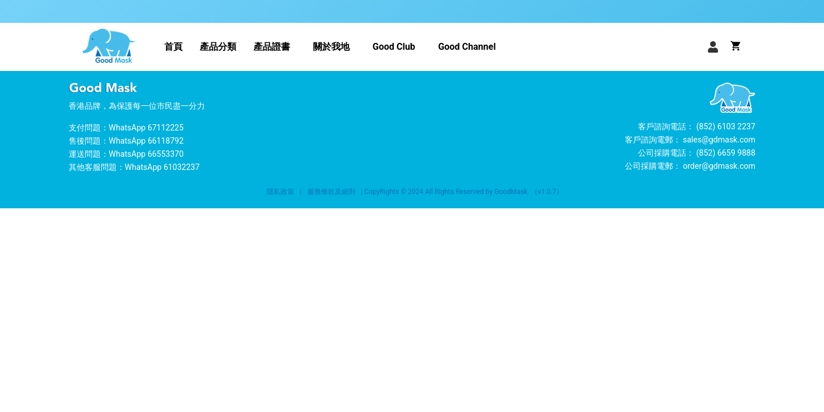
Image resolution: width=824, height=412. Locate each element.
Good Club (394, 46)
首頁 (173, 46)
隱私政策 (280, 192)
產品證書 (271, 46)
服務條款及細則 (331, 192)
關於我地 (331, 46)
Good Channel (467, 46)
